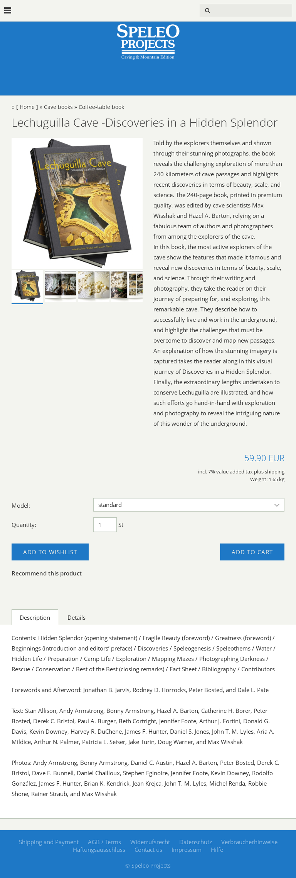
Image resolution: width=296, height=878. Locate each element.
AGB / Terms (104, 842)
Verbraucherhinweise (249, 842)
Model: (21, 505)
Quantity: (24, 524)
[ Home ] (27, 107)
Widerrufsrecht (150, 842)
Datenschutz (195, 842)
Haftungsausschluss (99, 849)
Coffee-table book (101, 107)
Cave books (58, 107)
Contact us (148, 849)
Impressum (187, 849)
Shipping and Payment (49, 842)
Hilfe (217, 849)
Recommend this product (47, 573)
